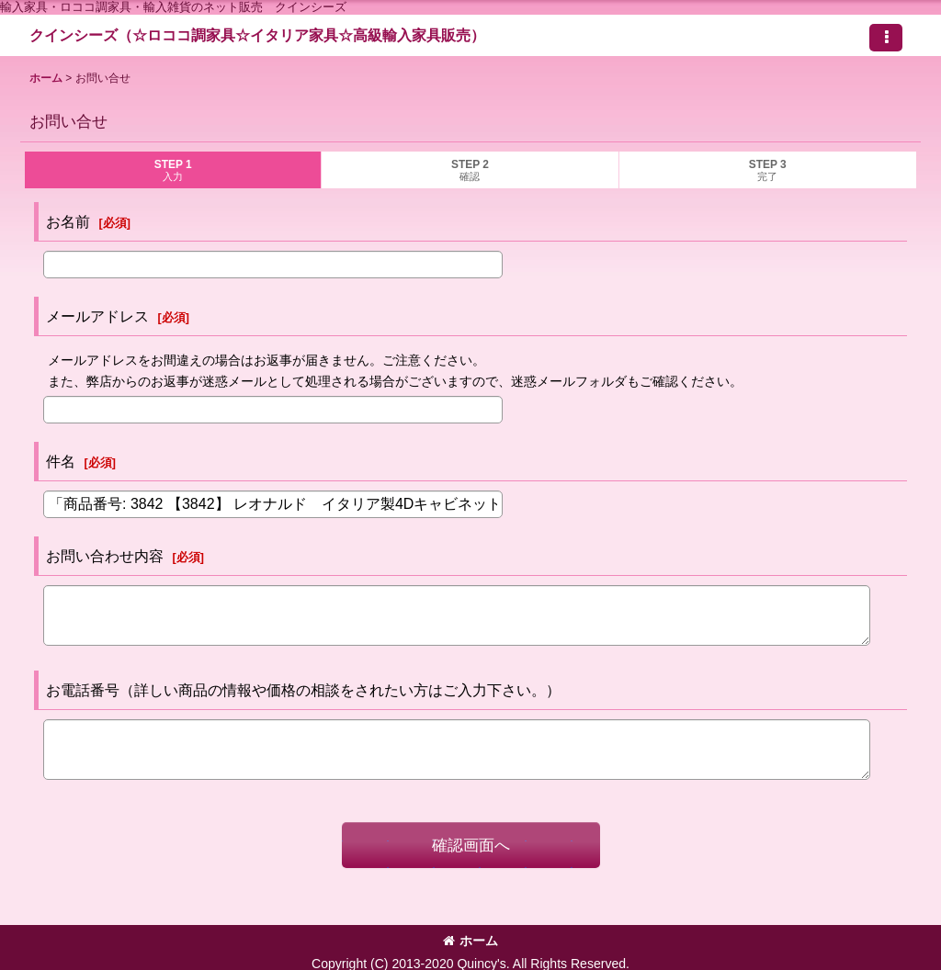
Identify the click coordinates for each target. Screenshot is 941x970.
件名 (60, 461)
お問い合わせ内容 (105, 555)
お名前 (68, 221)
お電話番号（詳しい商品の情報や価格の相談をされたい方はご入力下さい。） (303, 690)
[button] (885, 37)
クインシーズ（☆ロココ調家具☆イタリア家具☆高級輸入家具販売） (257, 35)
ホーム (470, 940)
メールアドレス (97, 316)
